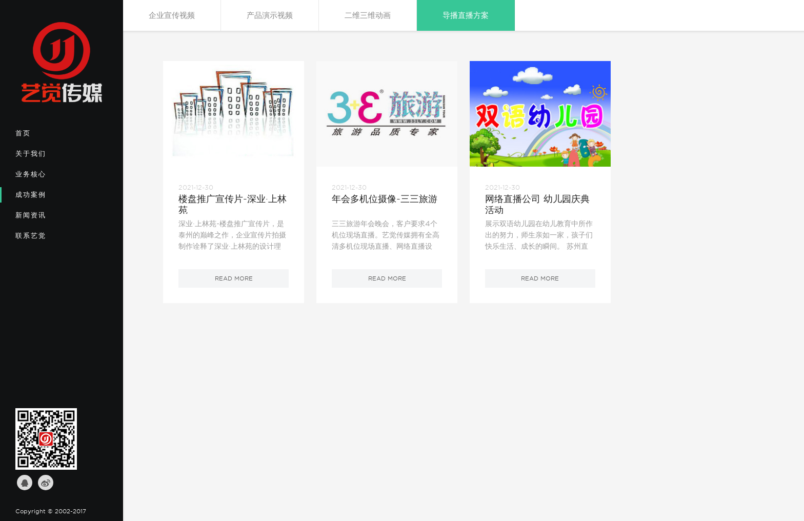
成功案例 (49, 198)
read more (234, 278)
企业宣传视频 (172, 15)
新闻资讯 (49, 218)
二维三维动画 (368, 15)
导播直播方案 (466, 15)
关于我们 (49, 157)
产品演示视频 (270, 15)
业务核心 (49, 177)
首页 (49, 136)
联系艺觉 (49, 239)
